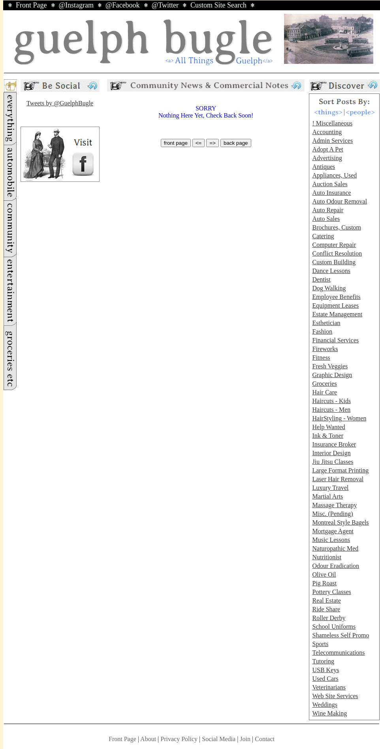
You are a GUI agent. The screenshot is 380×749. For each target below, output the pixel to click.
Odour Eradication (335, 565)
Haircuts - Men (331, 409)
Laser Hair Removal (337, 479)
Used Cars (325, 678)
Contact (265, 739)
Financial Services (335, 340)
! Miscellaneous (332, 123)
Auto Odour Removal (339, 201)
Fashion (322, 331)
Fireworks (325, 349)
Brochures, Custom (336, 227)
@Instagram (76, 5)
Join (246, 739)
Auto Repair (327, 210)
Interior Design (331, 453)
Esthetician (326, 322)
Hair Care (324, 392)
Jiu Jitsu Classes (332, 461)
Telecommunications (338, 652)
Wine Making (329, 713)
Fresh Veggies (330, 366)
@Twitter (165, 5)
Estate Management (337, 314)
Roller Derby (328, 618)
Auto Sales (326, 218)
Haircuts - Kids (331, 401)
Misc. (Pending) (332, 513)
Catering (323, 236)
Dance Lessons (331, 270)
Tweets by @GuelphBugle (59, 103)
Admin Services (332, 140)
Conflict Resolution (337, 253)
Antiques (323, 166)
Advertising (327, 158)
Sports (320, 644)
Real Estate (326, 600)
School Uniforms (334, 626)
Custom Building (334, 262)
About (148, 739)
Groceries (324, 383)
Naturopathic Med (335, 548)
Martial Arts (327, 496)
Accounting (327, 132)
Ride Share (326, 609)
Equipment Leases (335, 305)
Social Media (218, 739)
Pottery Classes (331, 591)
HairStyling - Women (339, 418)
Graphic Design (332, 375)
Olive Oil (324, 574)
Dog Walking (329, 288)
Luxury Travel (330, 487)
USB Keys (325, 670)
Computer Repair (334, 244)
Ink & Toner (327, 435)
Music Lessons (331, 539)
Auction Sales (329, 184)
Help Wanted (328, 427)
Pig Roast (324, 583)
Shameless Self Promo (340, 635)
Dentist (321, 279)
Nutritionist (326, 557)
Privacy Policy (179, 739)
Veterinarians (328, 687)
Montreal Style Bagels (340, 522)
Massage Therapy (334, 505)
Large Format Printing (340, 470)
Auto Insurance (331, 192)
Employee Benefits (336, 296)
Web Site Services (335, 696)
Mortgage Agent (332, 531)
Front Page (31, 5)
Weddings (324, 704)
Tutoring (323, 661)
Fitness (321, 357)
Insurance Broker (334, 444)
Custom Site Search (218, 5)
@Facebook (122, 5)
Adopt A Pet (327, 149)
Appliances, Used (334, 175)
